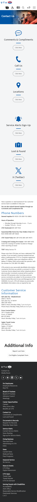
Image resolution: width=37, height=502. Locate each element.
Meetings (6, 398)
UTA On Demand (9, 481)
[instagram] (8, 378)
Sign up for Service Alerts (11, 435)
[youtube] (21, 378)
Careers (5, 404)
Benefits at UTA (8, 409)
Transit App (7, 476)
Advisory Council (9, 396)
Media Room (5, 373)
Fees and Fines (8, 441)
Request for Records (10, 423)
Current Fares (7, 452)
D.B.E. (5, 446)
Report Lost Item (19, 351)
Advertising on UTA (10, 444)
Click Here (18, 47)
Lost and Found (8, 417)
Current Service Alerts (10, 431)
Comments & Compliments (12, 415)
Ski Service (6, 462)
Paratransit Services (10, 493)
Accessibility (7, 486)
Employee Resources (10, 386)
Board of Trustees (9, 394)
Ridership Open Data (10, 425)
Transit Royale (8, 478)
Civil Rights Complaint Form (18, 355)
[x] (16, 378)
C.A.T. (5, 495)
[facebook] (3, 378)
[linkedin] (12, 378)
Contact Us (5, 371)
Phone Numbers (12, 213)
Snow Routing (7, 433)
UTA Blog (6, 468)
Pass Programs (8, 456)
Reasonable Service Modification (14, 491)
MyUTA (5, 388)
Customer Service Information (13, 292)
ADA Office (7, 489)
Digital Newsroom (9, 470)
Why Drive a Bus (8, 406)
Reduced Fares (8, 454)
